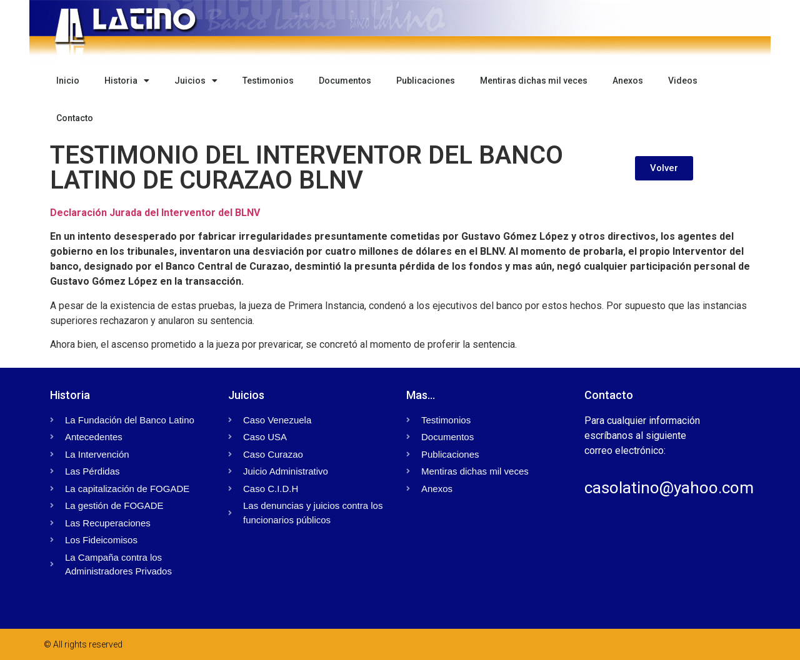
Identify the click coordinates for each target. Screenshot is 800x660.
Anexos (627, 81)
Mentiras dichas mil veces (534, 81)
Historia (126, 80)
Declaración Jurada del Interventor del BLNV (155, 213)
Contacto (74, 118)
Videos (683, 81)
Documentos (345, 81)
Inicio (67, 81)
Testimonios (268, 81)
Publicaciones (425, 81)
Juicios (196, 80)
